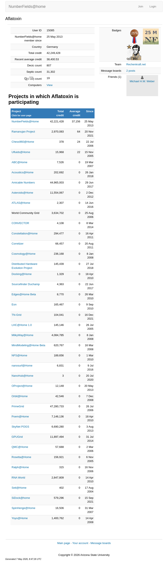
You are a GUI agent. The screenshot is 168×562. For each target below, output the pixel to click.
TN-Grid (16, 314)
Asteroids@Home (22, 192)
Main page (63, 543)
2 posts (130, 70)
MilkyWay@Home (22, 335)
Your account (80, 543)
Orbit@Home (20, 396)
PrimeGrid (18, 406)
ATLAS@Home (21, 202)
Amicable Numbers (23, 182)
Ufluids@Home (21, 152)
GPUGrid (17, 436)
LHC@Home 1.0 (22, 325)
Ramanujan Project (23, 131)
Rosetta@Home (21, 457)
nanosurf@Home (22, 365)
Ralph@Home (20, 467)
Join (140, 6)
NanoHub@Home (22, 375)
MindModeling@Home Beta (28, 345)
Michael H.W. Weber (142, 81)
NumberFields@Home (25, 121)
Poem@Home (20, 416)
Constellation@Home (25, 233)
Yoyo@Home (20, 518)
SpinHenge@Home (23, 508)
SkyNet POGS (20, 426)
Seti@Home (19, 487)
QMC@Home (20, 447)
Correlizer (17, 243)
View (50, 85)
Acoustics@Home (23, 172)
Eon (14, 304)
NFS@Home (19, 355)
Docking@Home (22, 274)
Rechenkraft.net (136, 64)
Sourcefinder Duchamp (26, 284)
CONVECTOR (20, 223)
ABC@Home (19, 162)
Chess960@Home (23, 141)
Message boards (101, 543)
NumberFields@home (27, 6)
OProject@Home (22, 385)
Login (152, 6)
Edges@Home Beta (24, 294)
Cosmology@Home (23, 253)
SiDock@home (21, 497)
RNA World (18, 477)
